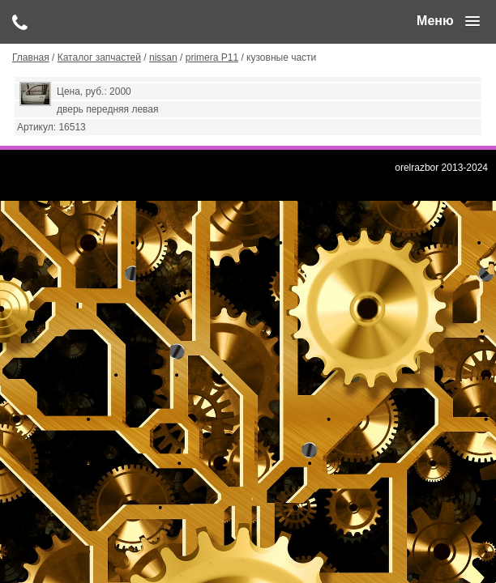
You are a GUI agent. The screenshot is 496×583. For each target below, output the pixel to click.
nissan (163, 57)
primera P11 (212, 57)
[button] (448, 21)
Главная (30, 57)
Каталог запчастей (99, 57)
